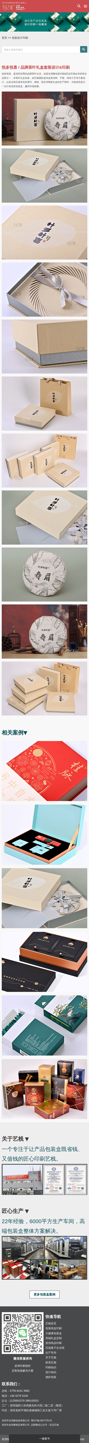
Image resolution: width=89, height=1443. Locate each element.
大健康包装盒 (53, 1333)
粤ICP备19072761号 (41, 1420)
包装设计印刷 (20, 37)
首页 (4, 37)
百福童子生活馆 (54, 1347)
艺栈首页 (50, 1323)
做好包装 (50, 1377)
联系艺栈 (50, 1362)
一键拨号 (44, 1438)
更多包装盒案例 (44, 1294)
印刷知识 (50, 1367)
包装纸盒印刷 (53, 1328)
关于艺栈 (50, 1357)
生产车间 (50, 1352)
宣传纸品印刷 (53, 1342)
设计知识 (50, 1372)
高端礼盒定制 (53, 1338)
